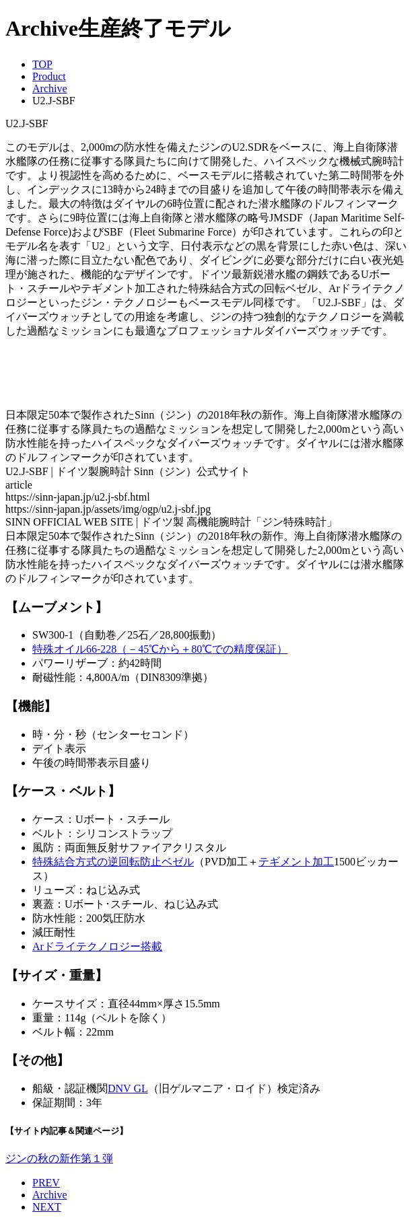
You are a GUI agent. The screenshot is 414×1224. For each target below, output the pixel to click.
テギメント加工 (296, 861)
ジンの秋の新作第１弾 (59, 1158)
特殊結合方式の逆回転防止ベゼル (113, 861)
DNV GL (128, 1088)
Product (49, 76)
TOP (42, 64)
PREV (46, 1182)
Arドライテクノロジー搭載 (97, 946)
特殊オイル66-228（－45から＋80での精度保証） (159, 649)
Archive (49, 88)
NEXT (46, 1207)
